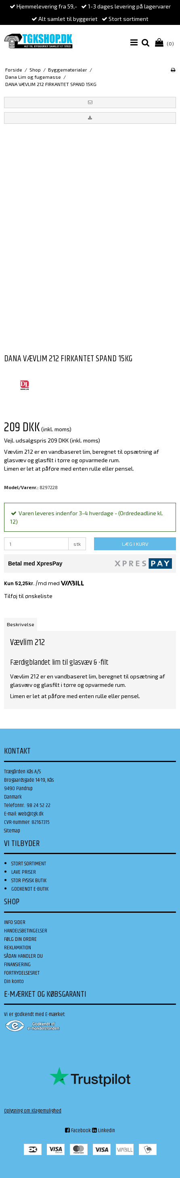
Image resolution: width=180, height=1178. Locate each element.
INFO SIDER (14, 922)
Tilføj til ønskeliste (28, 595)
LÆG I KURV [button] (135, 544)
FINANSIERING (17, 964)
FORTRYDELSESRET (22, 973)
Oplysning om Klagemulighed (32, 1110)
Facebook (78, 1130)
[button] (90, 102)
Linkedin (103, 1130)
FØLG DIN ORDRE (20, 939)
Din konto (14, 981)
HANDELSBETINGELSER (25, 930)
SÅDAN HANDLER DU (23, 956)
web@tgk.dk (31, 813)
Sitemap (12, 830)
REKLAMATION (17, 947)
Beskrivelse (20, 624)
